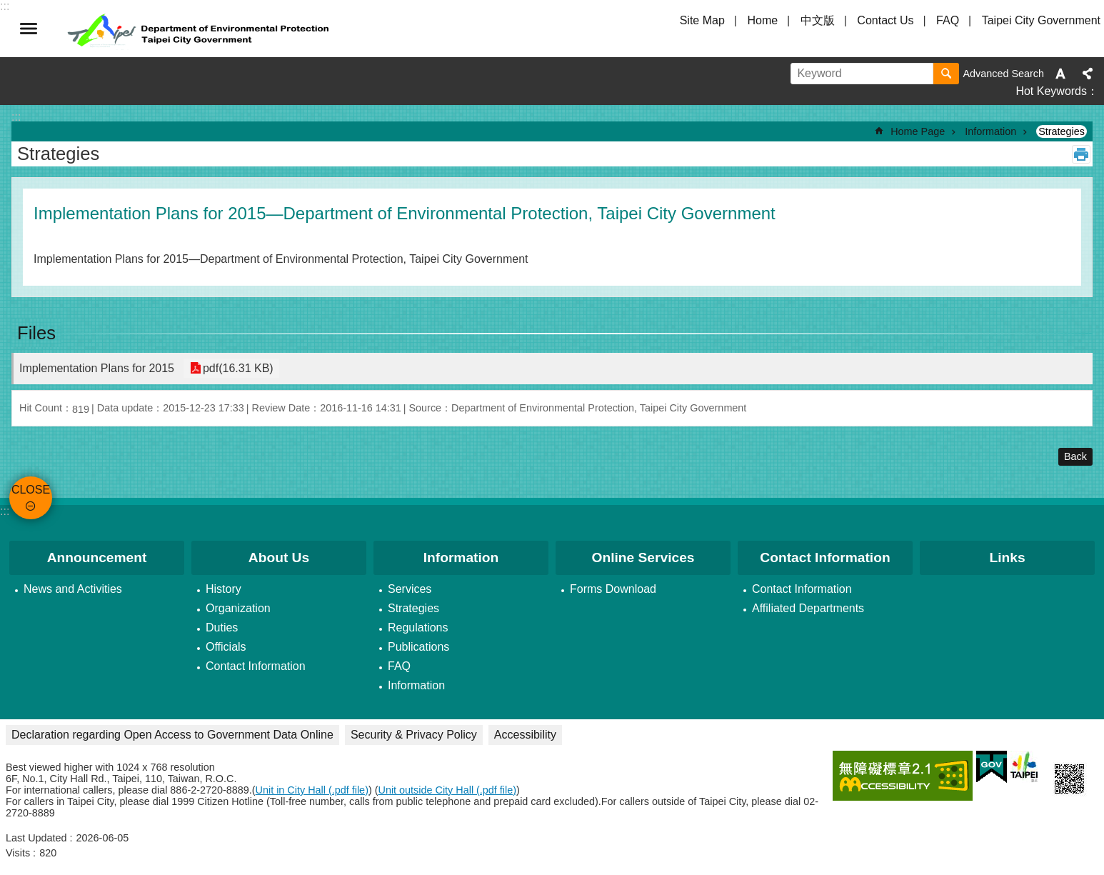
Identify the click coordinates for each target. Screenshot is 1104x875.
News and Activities (73, 589)
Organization (238, 608)
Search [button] (946, 73)
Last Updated (36, 838)
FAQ (947, 20)
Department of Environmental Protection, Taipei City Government (200, 28)
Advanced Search (1003, 73)
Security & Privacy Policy (414, 735)
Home (762, 20)
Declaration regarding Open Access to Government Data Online (172, 735)
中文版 (818, 20)
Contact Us (885, 20)
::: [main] (16, 117)
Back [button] (1075, 456)
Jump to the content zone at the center (7, 7)
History (223, 589)
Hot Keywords (1051, 91)
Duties (222, 627)
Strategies (1061, 131)
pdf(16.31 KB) (236, 368)
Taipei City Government (1041, 20)
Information (990, 131)
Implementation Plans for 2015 (96, 368)
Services (409, 589)
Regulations (418, 627)
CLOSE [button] (28, 28)
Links (1007, 557)
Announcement (97, 557)
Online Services (643, 557)
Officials (226, 647)
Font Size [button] (1060, 73)
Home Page (917, 131)
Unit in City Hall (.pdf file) (312, 790)
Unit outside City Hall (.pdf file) (447, 790)
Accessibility (525, 735)
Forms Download (613, 589)
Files (36, 333)
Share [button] (1087, 73)
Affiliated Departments (808, 608)
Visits (18, 853)
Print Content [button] (1081, 154)
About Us (279, 557)
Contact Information (256, 666)
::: (4, 511)
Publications (418, 647)
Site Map (702, 20)
